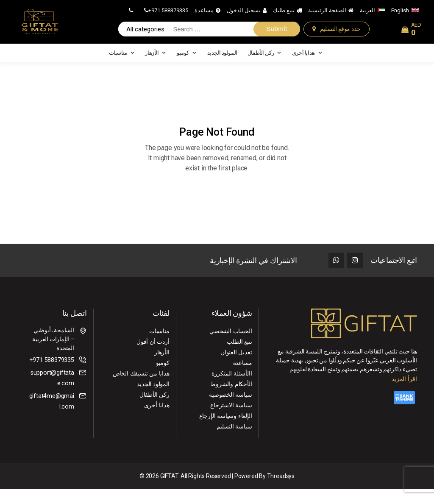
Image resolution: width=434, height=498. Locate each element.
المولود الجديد (222, 60)
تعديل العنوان (236, 361)
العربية (367, 14)
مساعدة (204, 14)
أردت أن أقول (153, 350)
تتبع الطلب (239, 350)
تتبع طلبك (284, 14)
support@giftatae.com (52, 386)
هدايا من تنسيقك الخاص (142, 382)
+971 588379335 (168, 14)
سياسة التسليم (234, 435)
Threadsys (281, 484)
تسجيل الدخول (244, 14)
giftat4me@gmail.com (51, 410)
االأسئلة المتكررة (232, 382)
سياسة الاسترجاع (231, 414)
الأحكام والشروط (231, 392)
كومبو (187, 60)
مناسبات (122, 60)
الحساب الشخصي (231, 340)
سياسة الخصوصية (230, 403)
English (400, 14)
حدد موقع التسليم (340, 32)
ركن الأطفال (265, 60)
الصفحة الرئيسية (327, 14)
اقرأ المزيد (404, 387)
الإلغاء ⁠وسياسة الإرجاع (226, 424)
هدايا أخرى (307, 60)
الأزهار (156, 60)
